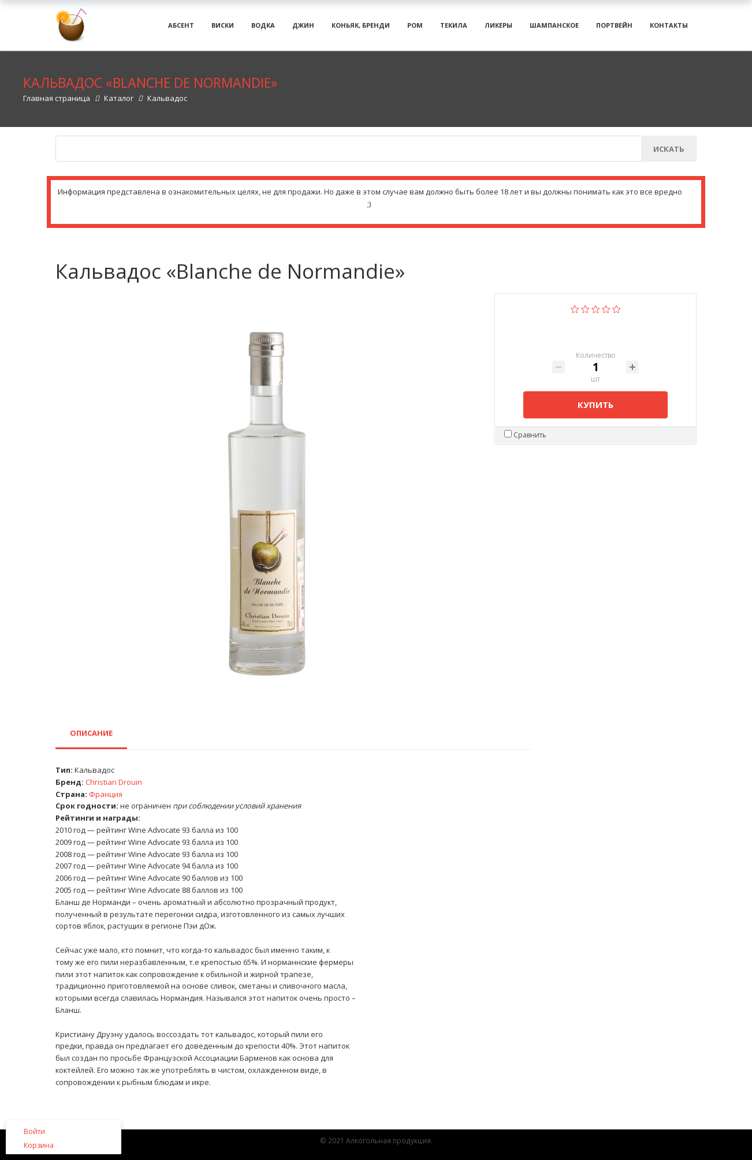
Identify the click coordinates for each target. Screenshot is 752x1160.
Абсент (181, 28)
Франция (105, 801)
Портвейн (614, 28)
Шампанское (554, 28)
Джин (303, 28)
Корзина (39, 1145)
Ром (415, 28)
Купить (595, 411)
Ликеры (498, 28)
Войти (34, 1131)
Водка (263, 28)
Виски (222, 28)
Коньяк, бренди (361, 28)
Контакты (669, 28)
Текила (453, 28)
